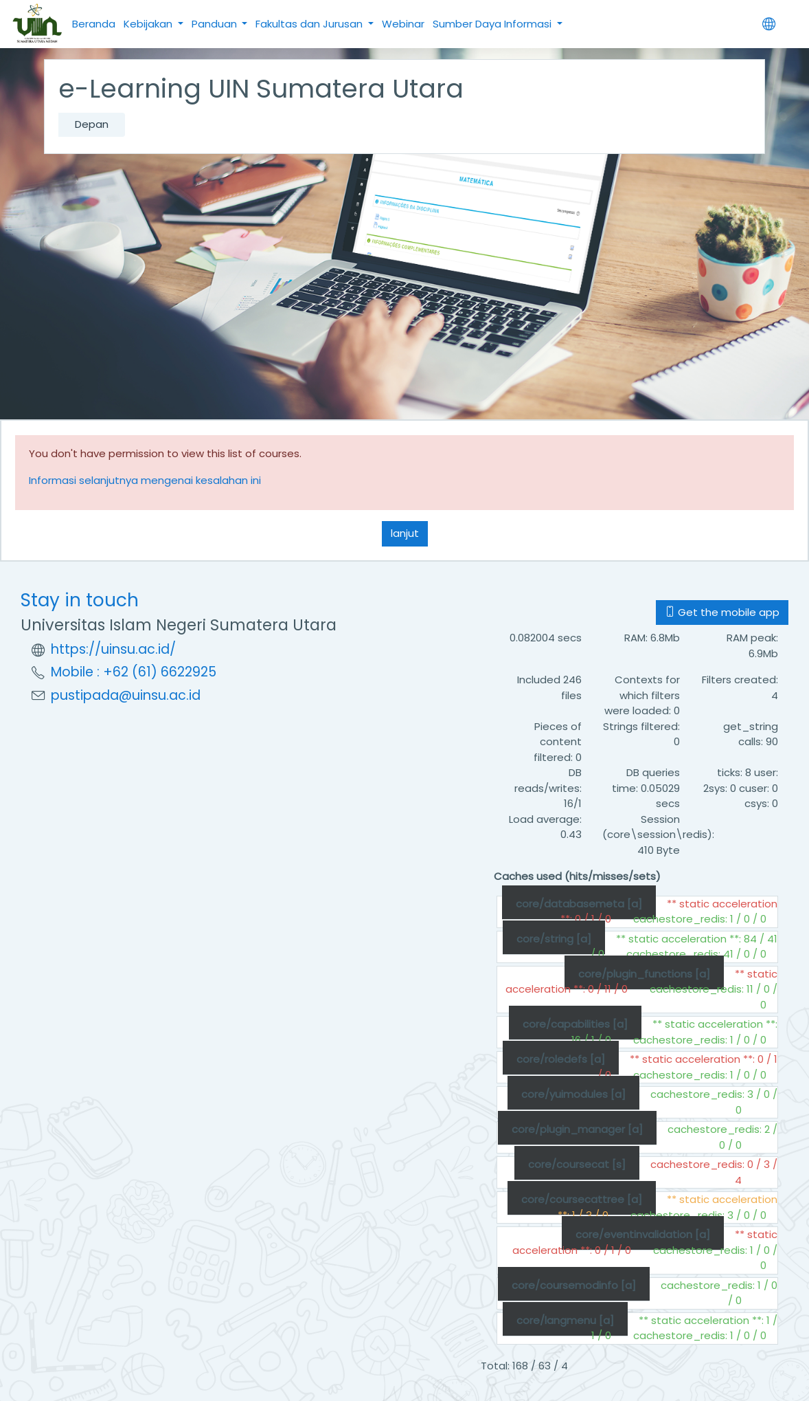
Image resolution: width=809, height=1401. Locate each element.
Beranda (93, 23)
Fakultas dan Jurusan (310, 23)
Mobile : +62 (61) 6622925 (133, 672)
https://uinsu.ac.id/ (113, 649)
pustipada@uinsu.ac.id (126, 695)
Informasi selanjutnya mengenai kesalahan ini (145, 480)
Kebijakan (149, 23)
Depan (92, 124)
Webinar (403, 23)
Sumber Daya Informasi (493, 23)
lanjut (405, 533)
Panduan (216, 23)
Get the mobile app (722, 612)
